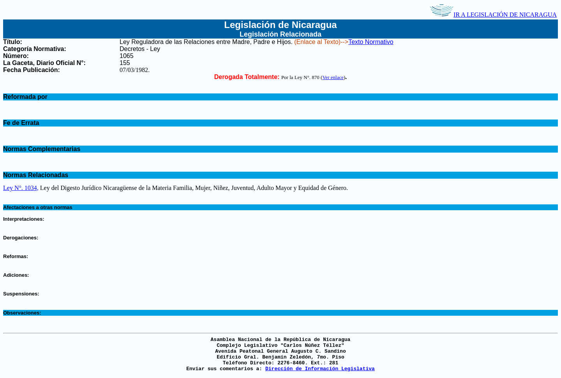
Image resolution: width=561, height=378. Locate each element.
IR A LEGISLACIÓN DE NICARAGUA (493, 14)
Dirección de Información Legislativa (320, 369)
